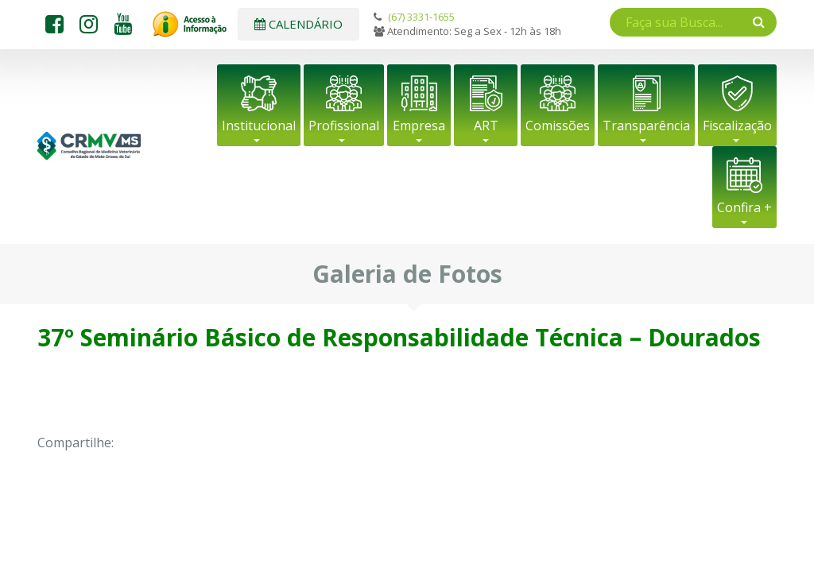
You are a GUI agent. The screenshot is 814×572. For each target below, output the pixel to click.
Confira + (744, 207)
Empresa (419, 125)
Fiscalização (737, 125)
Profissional (343, 125)
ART (486, 125)
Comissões (557, 125)
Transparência (646, 125)
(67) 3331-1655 (421, 17)
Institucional (259, 125)
